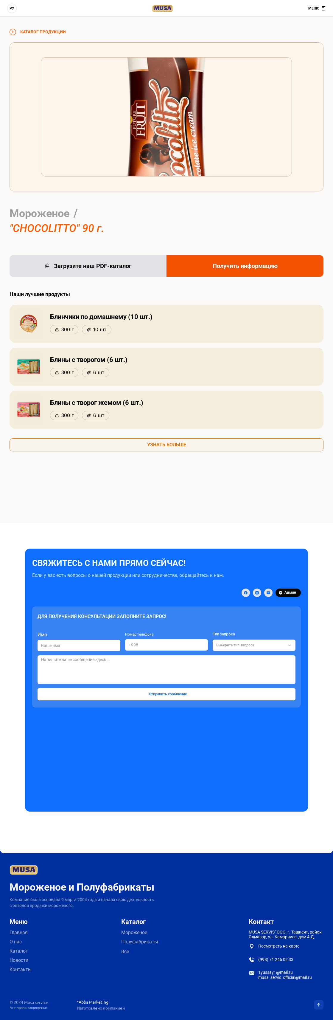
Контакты (21, 969)
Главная (19, 932)
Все (125, 951)
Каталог (19, 951)
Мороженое (134, 932)
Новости (19, 960)
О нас (16, 942)
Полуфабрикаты (140, 942)
